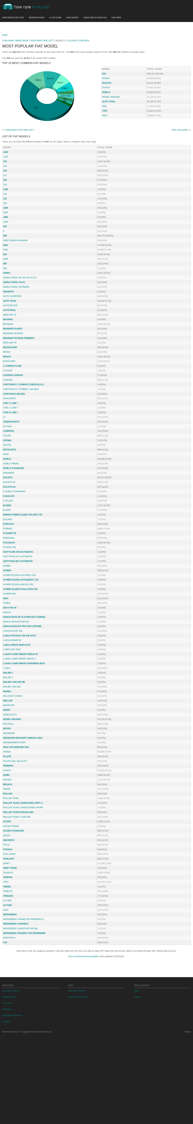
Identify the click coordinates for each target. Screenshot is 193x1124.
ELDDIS (7, 549)
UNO (5, 954)
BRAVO (7, 400)
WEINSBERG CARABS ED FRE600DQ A (23, 963)
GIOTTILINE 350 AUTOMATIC (18, 596)
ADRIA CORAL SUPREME (16, 331)
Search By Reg (36, 17)
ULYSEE (7, 944)
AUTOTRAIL (9, 354)
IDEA (5, 642)
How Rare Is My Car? (13, 17)
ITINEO (7, 647)
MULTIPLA (8, 768)
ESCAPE (7, 563)
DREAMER (8, 517)
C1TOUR (7, 414)
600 (5, 298)
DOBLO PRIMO (11, 507)
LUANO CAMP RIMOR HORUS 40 (20, 698)
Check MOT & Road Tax (95, 17)
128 (5, 224)
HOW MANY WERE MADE (15, 84)
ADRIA (6, 317)
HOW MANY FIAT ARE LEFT (19, 174)
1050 (5, 196)
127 (5, 219)
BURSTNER (9, 405)
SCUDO (7, 865)
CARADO (8, 424)
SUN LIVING (9, 898)
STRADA (7, 893)
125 (5, 210)
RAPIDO (7, 823)
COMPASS (8, 475)
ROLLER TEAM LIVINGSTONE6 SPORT (23, 851)
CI (4, 461)
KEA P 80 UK (10, 651)
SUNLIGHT (8, 902)
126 (5, 214)
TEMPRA (7, 921)
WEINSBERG (10, 958)
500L (104, 150)
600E (5, 303)
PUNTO (106, 131)
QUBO (6, 819)
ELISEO (7, 554)
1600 (5, 256)
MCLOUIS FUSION (12, 740)
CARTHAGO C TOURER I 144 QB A (21, 433)
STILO (6, 888)
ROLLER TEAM (11, 842)
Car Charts (72, 17)
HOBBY (7, 610)
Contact (137, 1085)
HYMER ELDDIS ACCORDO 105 (19, 619)
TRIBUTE (8, 935)
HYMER (7, 614)
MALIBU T (8, 721)
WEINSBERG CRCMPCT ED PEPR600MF (24, 977)
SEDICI (7, 879)
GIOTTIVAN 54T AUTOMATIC (17, 600)
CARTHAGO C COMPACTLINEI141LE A (23, 428)
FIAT (5, 79)
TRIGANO (8, 940)
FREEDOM (8, 582)
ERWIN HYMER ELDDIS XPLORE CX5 (22, 558)
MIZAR (6, 754)
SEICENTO (8, 884)
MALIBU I (8, 716)
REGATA (7, 828)
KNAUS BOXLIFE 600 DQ (16, 665)
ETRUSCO (8, 568)
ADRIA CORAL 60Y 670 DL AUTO (19, 321)
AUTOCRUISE (10, 349)
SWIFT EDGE (10, 912)
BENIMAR (8, 368)
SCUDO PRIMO (11, 870)
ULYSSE (7, 949)
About (136, 1079)
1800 (5, 261)
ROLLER (7, 837)
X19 (5, 986)
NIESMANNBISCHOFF (14, 786)
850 (5, 307)
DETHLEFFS (9, 493)
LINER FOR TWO (12, 693)
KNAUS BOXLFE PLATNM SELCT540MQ (24, 661)
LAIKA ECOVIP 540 (12, 675)
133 (5, 247)
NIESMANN (9, 777)
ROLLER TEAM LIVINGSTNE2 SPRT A (23, 847)
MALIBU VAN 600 (12, 730)
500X (104, 159)
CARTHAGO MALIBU (14, 438)
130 (5, 228)
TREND (7, 930)
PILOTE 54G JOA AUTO (15, 805)
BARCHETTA (9, 359)
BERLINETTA (10, 386)
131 (5, 238)
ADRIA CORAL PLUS (14, 326)
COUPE (7, 479)
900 (5, 312)
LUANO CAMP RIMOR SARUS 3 (19, 702)
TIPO (104, 154)
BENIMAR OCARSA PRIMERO (18, 382)
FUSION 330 (9, 591)
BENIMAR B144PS (12, 372)
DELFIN (7, 489)
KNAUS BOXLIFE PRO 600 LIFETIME (22, 670)
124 (5, 205)
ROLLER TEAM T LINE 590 (16, 861)
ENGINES (84, 84)
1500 (5, 252)
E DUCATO (8, 540)
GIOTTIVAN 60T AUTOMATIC (18, 605)
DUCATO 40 (9, 531)
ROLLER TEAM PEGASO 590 (18, 856)
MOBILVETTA (10, 758)
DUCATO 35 (9, 526)
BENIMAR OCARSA (13, 377)
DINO (6, 498)
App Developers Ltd (43, 1120)
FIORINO (7, 572)
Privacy (188, 1120)
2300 (5, 266)
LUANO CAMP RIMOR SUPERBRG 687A (24, 707)
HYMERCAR (9, 637)
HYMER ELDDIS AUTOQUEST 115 (20, 623)
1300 (5, 233)
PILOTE (7, 800)
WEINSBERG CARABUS (15, 967)
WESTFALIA (9, 981)
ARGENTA (8, 335)
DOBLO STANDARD (13, 512)
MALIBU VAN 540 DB (14, 726)
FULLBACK (9, 586)
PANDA (106, 122)
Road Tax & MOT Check (78, 1085)
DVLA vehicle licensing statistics (84, 1000)
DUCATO (106, 127)
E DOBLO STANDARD (14, 535)
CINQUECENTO (11, 465)
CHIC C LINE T (10, 451)
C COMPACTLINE (12, 410)
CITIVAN (7, 470)
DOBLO (106, 136)
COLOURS (72, 84)
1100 (5, 200)
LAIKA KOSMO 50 (12, 684)
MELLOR (7, 744)
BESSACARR (10, 391)
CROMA (7, 484)
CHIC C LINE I (10, 447)
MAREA (7, 735)
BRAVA (6, 396)
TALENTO (8, 916)
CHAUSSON (9, 442)
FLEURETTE (9, 577)
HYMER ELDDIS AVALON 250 (18, 628)
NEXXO (7, 772)
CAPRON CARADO (13, 419)
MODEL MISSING (111, 141)
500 (104, 117)
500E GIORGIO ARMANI (15, 284)
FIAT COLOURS (180, 174)
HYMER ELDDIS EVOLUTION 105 (20, 633)
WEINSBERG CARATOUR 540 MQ (20, 972)
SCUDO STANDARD (13, 874)
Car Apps (116, 17)
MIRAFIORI (8, 749)
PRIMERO (8, 809)
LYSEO (6, 712)
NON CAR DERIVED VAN (16, 791)
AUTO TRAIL (109, 145)
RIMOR (7, 833)
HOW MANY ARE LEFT (42, 84)
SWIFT (6, 907)
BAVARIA (8, 363)
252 (5, 270)
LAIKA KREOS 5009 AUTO (16, 689)
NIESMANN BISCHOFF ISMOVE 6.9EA (23, 782)
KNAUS (7, 656)
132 (5, 242)
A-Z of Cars (55, 17)
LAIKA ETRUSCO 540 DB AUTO (19, 679)
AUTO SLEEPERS (12, 340)
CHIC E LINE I (10, 456)
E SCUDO (8, 544)
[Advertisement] (96, 49)
